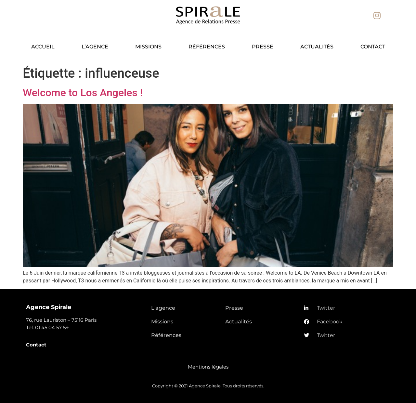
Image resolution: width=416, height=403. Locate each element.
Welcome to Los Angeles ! (83, 92)
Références (206, 47)
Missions (148, 47)
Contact (372, 47)
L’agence (95, 47)
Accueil (43, 47)
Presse (262, 47)
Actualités (316, 47)
